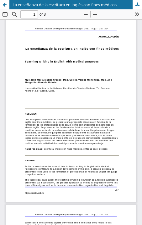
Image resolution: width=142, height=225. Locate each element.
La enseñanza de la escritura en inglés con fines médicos (65, 5)
